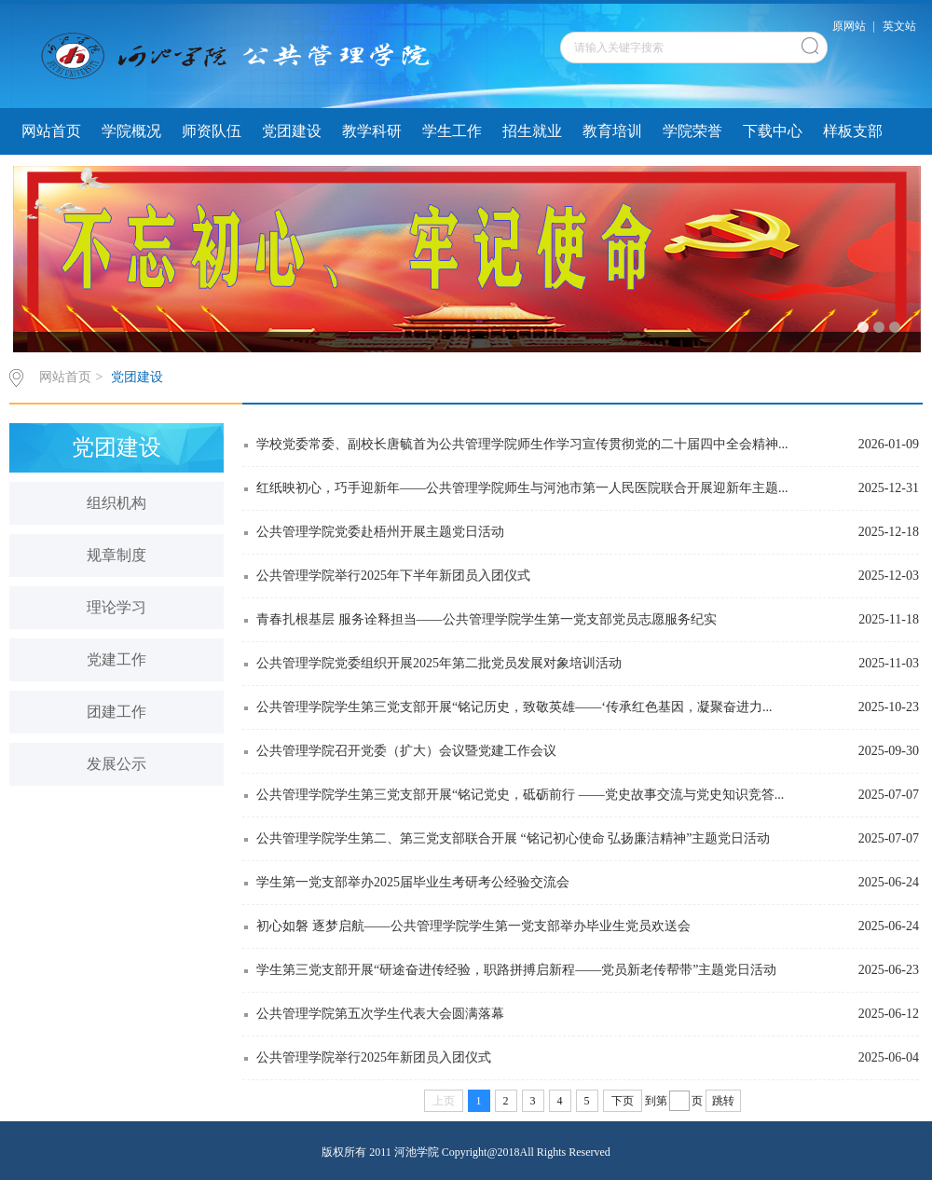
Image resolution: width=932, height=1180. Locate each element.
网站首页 (51, 131)
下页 (622, 1100)
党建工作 (116, 659)
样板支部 (853, 131)
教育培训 (612, 131)
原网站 (849, 26)
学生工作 (452, 131)
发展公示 (116, 764)
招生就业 (532, 131)
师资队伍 (211, 131)
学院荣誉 (692, 131)
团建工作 (116, 712)
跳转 (723, 1100)
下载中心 (772, 131)
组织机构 (116, 503)
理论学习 (116, 607)
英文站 (899, 26)
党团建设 (292, 131)
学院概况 (131, 131)
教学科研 (372, 131)
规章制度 (116, 555)
